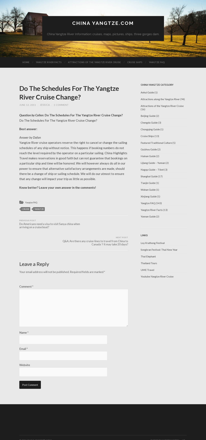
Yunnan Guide (148, 216)
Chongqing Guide (150, 129)
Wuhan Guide (148, 189)
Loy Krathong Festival (153, 243)
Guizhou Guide (149, 149)
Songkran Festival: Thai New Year (159, 249)
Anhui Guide (147, 92)
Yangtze (39, 209)
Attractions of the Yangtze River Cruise (94, 62)
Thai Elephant (148, 256)
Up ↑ (184, 430)
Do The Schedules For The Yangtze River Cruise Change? (67, 92)
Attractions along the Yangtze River (160, 99)
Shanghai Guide (149, 176)
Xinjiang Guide (149, 196)
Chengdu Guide (149, 122)
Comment (26, 273)
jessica (45, 105)
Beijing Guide (148, 116)
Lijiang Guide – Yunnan (153, 162)
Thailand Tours (149, 263)
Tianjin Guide (148, 183)
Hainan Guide (148, 156)
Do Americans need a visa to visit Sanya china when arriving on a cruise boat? (46, 225)
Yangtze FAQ (157, 62)
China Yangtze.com (103, 23)
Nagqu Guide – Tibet (152, 169)
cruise (25, 209)
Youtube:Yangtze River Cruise (157, 276)
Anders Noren (170, 430)
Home (26, 62)
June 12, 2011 (27, 105)
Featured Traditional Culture (156, 142)
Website (24, 355)
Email (23, 338)
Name (23, 322)
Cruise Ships (134, 62)
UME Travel (147, 270)
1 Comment (61, 105)
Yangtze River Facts (49, 62)
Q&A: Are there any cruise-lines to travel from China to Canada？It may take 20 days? (101, 226)
